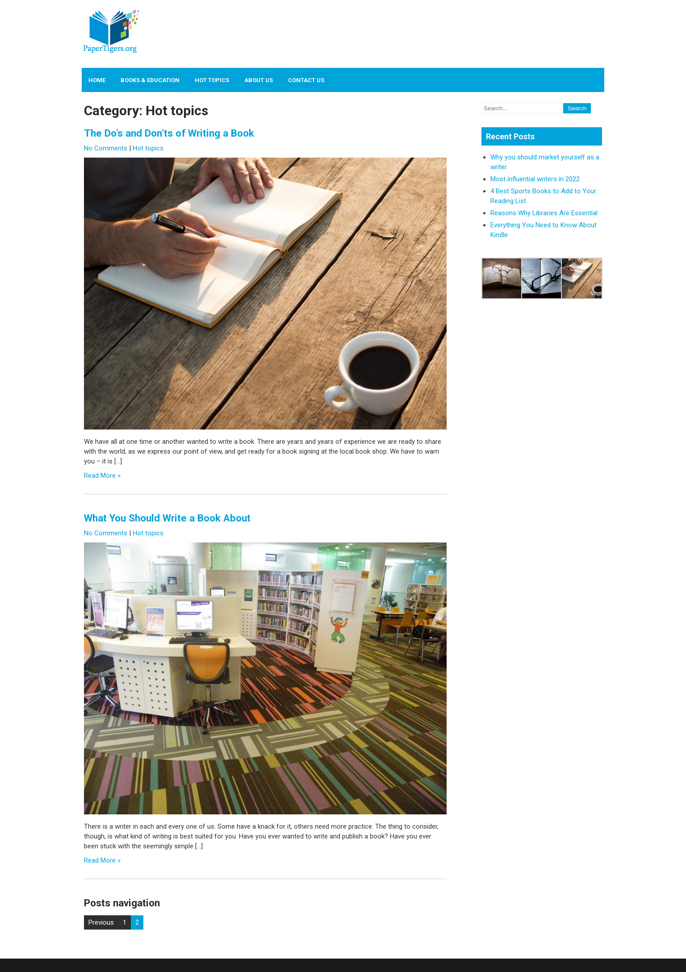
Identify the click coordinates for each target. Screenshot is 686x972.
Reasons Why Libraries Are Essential (544, 213)
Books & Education (150, 80)
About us (258, 80)
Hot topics (212, 80)
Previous (101, 922)
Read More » (102, 475)
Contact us (306, 80)
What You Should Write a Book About (167, 518)
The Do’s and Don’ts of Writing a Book (169, 133)
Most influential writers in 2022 (535, 179)
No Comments (105, 148)
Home (96, 80)
